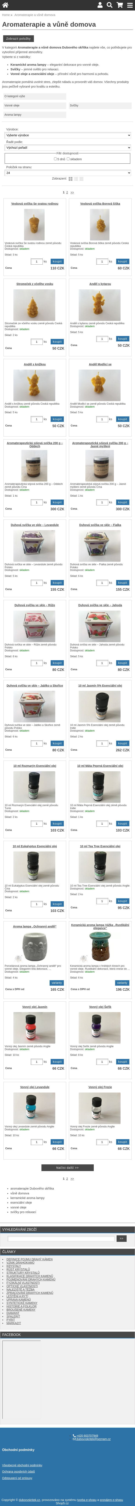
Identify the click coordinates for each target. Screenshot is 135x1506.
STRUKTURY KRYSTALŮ (23, 1272)
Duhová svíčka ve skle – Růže (34, 605)
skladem (76, 159)
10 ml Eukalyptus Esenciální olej (35, 846)
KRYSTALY (13, 1266)
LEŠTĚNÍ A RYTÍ (17, 1296)
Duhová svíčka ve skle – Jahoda (100, 605)
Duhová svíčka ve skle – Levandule (35, 525)
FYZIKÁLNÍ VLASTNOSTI (23, 1282)
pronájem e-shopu (111, 1500)
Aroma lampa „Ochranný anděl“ (35, 926)
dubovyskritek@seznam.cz (92, 1439)
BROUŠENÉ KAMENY (21, 1309)
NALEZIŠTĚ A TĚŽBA (20, 1289)
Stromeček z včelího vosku (35, 284)
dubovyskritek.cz (29, 1500)
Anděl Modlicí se (100, 364)
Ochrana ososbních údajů (18, 1471)
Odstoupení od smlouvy (17, 1478)
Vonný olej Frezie (100, 1087)
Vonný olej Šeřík (100, 1007)
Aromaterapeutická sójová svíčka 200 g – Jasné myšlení (100, 445)
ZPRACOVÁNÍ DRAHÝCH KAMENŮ (29, 1293)
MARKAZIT (13, 1323)
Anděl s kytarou (100, 284)
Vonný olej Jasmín (34, 1007)
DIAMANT (12, 1313)
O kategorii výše (14, 96)
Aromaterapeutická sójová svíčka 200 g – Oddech (35, 445)
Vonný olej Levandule (34, 1087)
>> (72, 192)
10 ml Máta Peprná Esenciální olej (100, 765)
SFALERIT (13, 1316)
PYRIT (10, 1319)
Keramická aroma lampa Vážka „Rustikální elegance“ (100, 927)
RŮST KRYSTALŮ (18, 1269)
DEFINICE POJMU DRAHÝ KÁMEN (29, 1259)
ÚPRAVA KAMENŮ (18, 1299)
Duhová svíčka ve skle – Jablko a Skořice (35, 685)
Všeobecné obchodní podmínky (22, 1465)
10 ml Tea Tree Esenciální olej (100, 846)
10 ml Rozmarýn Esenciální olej (34, 765)
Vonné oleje (11, 105)
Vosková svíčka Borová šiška (100, 203)
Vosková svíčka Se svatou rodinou (34, 203)
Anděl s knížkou (35, 364)
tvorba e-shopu (86, 1500)
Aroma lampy (12, 114)
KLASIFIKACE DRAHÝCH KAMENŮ (29, 1276)
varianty (57, 982)
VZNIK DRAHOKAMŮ (20, 1262)
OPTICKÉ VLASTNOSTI (22, 1286)
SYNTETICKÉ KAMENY (21, 1303)
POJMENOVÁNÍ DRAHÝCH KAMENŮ (30, 1279)
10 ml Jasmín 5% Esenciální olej (100, 685)
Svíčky (74, 105)
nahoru (128, 1499)
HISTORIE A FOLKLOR (21, 1306)
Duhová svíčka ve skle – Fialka (100, 525)
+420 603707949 (85, 1435)
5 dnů (61, 159)
